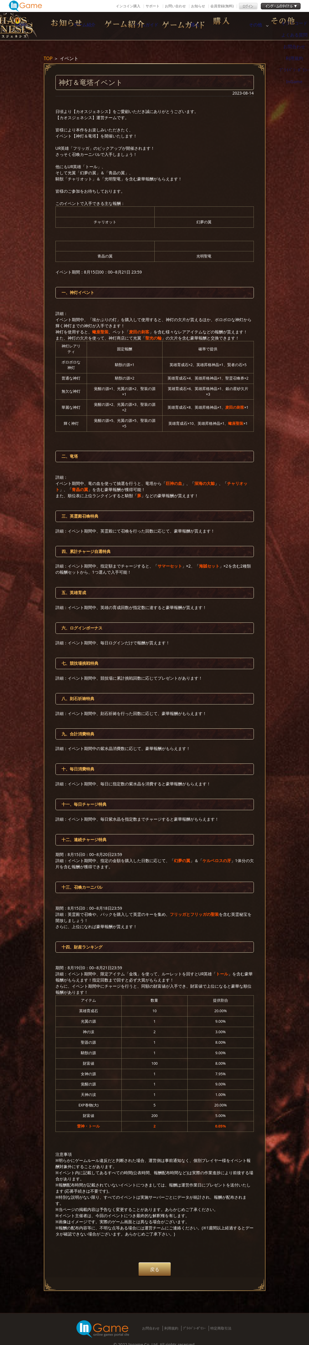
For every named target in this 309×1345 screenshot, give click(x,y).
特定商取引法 (220, 1328)
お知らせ (198, 6)
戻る (154, 1269)
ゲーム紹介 (122, 26)
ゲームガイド (183, 26)
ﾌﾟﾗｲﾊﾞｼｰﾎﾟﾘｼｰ (194, 1328)
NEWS (61, 26)
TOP (48, 58)
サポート (153, 6)
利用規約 (171, 1328)
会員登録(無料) (221, 6)
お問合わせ (151, 1328)
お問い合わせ (175, 6)
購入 (245, 26)
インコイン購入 (128, 6)
